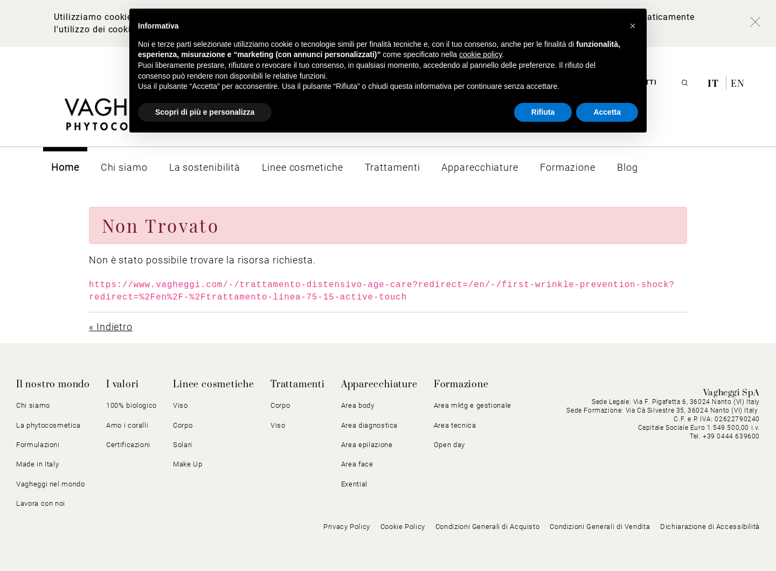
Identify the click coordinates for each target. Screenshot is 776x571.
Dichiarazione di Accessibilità (710, 527)
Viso (180, 405)
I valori (122, 385)
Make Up (188, 464)
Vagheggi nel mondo (50, 484)
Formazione (461, 385)
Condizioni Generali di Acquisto (487, 527)
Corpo (182, 425)
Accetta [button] (607, 112)
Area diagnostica (369, 425)
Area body (358, 405)
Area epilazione (367, 445)
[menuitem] (65, 167)
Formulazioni (38, 445)
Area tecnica (455, 425)
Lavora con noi (40, 503)
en (738, 82)
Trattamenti (298, 385)
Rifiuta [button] (543, 112)
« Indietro (111, 326)
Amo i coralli (127, 425)
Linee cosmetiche (213, 385)
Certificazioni (128, 445)
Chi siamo (33, 405)
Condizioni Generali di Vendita (600, 527)
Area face (357, 464)
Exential (354, 484)
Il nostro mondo (53, 385)
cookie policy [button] (480, 54)
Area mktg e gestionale (472, 405)
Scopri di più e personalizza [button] (204, 112)
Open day (449, 445)
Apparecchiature (379, 385)
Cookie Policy (402, 527)
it (715, 82)
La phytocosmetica (48, 425)
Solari (182, 445)
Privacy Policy (346, 527)
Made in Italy (37, 464)
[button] (632, 25)
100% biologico (131, 405)
